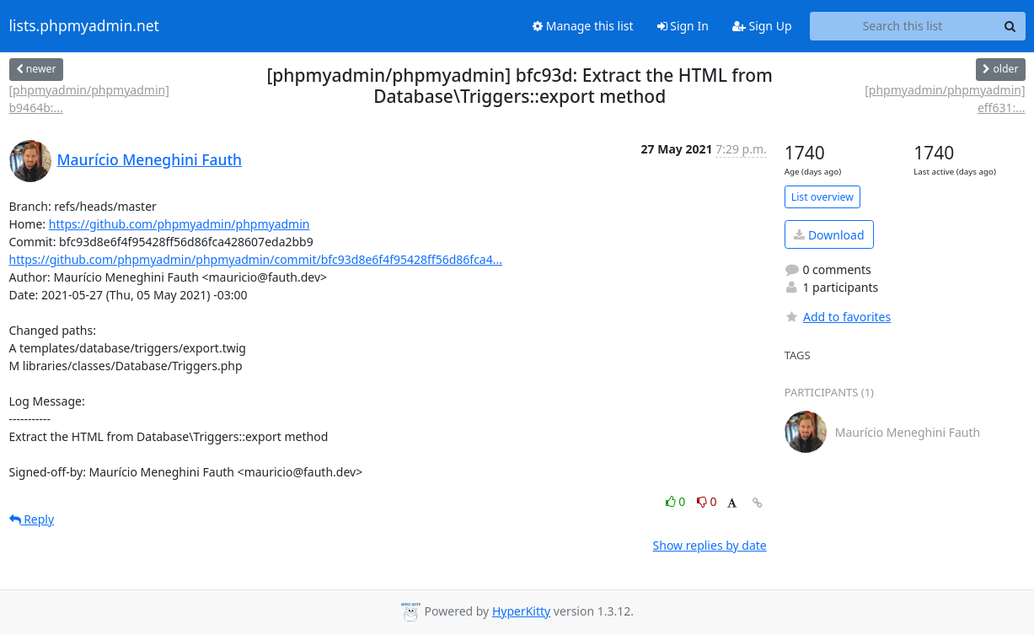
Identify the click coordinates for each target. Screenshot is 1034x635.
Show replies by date (710, 545)
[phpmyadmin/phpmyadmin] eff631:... (945, 99)
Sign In (683, 26)
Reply (32, 519)
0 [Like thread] (677, 501)
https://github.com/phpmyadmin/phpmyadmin (179, 224)
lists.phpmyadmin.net (84, 26)
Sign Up (762, 26)
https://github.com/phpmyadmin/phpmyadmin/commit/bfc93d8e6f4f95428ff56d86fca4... (255, 259)
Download (829, 235)
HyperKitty (521, 611)
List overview (822, 197)
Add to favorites (838, 317)
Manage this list (583, 26)
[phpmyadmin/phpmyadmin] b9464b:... (89, 99)
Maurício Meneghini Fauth (150, 159)
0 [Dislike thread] (707, 501)
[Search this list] (903, 26)
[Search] (1010, 26)
